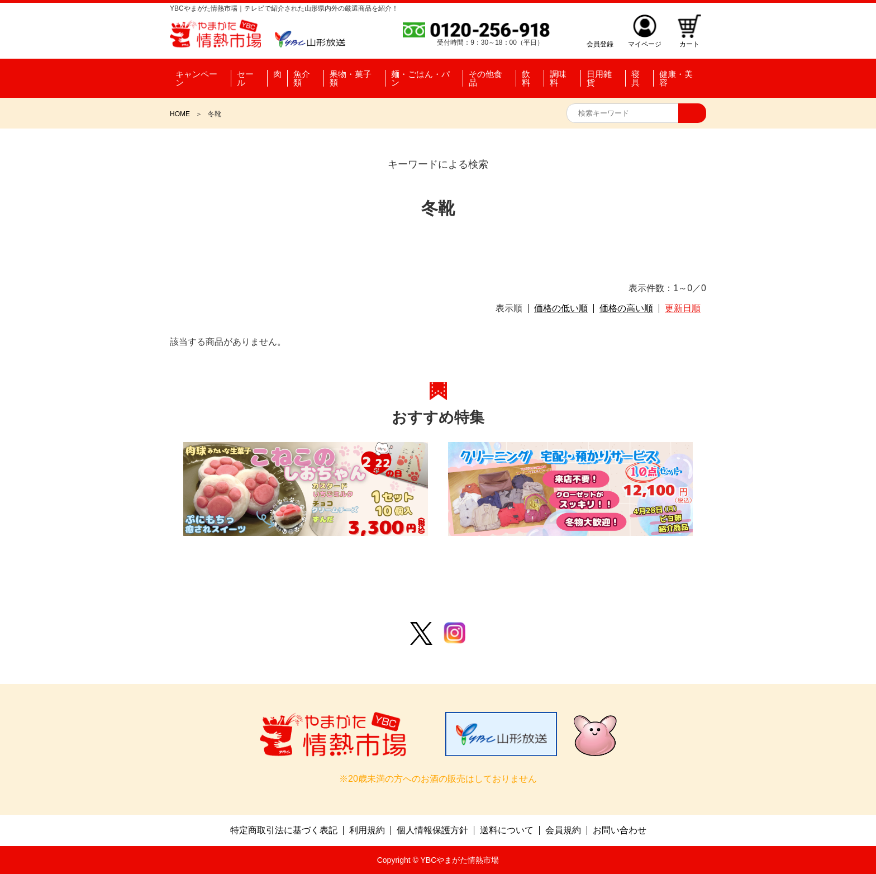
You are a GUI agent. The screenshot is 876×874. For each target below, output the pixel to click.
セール (245, 78)
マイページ (644, 44)
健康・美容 (676, 78)
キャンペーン (196, 78)
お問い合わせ (619, 830)
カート (689, 44)
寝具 (635, 78)
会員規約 (563, 830)
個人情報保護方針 (432, 830)
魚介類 (301, 78)
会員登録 (600, 44)
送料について (507, 830)
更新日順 (683, 308)
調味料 (558, 78)
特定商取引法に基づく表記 (283, 830)
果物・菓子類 (351, 78)
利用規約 (367, 830)
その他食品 (485, 78)
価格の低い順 (561, 308)
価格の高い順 (626, 308)
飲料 (526, 78)
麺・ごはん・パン (420, 78)
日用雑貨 (599, 78)
